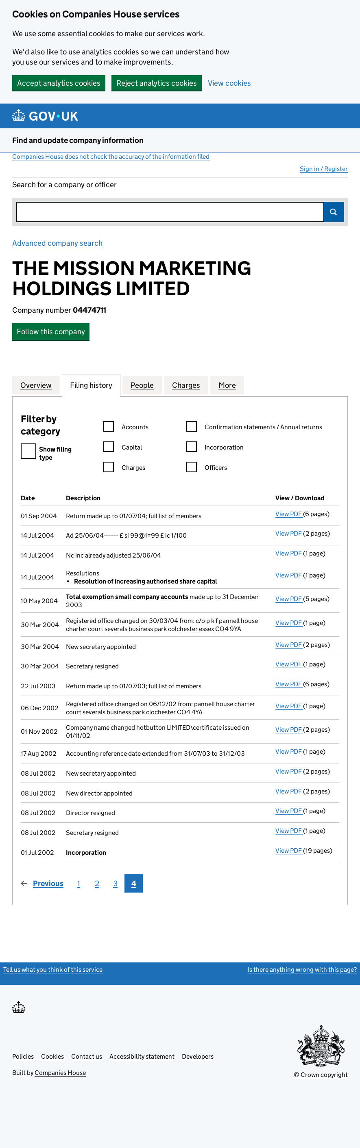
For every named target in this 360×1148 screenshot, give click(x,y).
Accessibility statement (142, 1056)
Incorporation (215, 448)
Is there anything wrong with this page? (302, 969)
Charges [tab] (186, 385)
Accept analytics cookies (58, 83)
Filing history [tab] (91, 385)
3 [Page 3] (115, 883)
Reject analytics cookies (156, 83)
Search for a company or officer (64, 184)
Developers (198, 1056)
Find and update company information (78, 140)
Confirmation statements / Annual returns (254, 428)
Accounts (125, 428)
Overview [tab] (36, 385)
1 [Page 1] (78, 883)
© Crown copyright (321, 1075)
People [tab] (142, 385)
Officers (206, 469)
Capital (122, 448)
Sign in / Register (324, 169)
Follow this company (51, 331)
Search (334, 212)
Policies (23, 1056)
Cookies (52, 1056)
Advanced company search (57, 243)
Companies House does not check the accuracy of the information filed (110, 156)
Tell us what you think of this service (53, 969)
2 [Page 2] (97, 883)
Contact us (86, 1056)
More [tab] (227, 385)
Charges (124, 469)
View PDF (289, 514)
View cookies (229, 83)
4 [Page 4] (133, 883)
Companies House (60, 1073)
